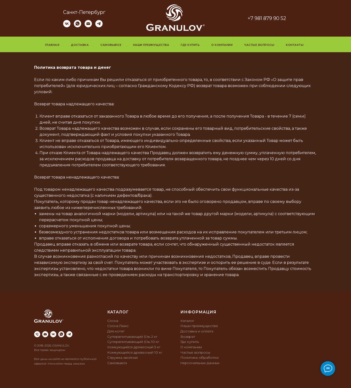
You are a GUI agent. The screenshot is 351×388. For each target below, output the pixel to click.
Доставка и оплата (196, 331)
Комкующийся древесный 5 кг (133, 347)
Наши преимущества (151, 45)
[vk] (66, 26)
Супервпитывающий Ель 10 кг (133, 341)
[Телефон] (37, 334)
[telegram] (99, 26)
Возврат (187, 336)
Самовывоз (110, 45)
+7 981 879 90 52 (267, 18)
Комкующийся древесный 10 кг (134, 352)
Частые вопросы (259, 45)
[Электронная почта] (88, 26)
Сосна (112, 320)
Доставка (80, 45)
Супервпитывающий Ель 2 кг (132, 336)
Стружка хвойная (122, 357)
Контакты (294, 45)
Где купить (190, 45)
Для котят (116, 331)
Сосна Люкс (118, 326)
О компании (222, 45)
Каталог (187, 320)
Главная (52, 45)
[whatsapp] (77, 26)
